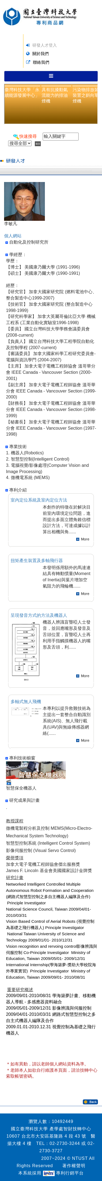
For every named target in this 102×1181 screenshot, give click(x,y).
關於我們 (40, 53)
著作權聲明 (73, 1165)
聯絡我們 (41, 62)
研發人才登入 (44, 45)
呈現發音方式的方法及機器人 (39, 615)
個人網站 (12, 236)
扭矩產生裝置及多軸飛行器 (37, 560)
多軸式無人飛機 (26, 701)
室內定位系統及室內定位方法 (39, 500)
